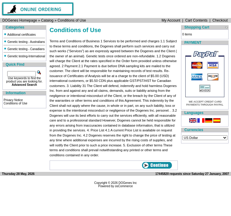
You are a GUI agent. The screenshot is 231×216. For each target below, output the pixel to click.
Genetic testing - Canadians (24, 49)
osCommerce (124, 186)
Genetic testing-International (24, 56)
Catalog (47, 20)
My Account (171, 20)
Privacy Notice (13, 100)
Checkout (220, 20)
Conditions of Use (71, 20)
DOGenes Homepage (19, 20)
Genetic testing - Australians (24, 42)
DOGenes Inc (128, 182)
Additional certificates (20, 34)
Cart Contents (196, 20)
